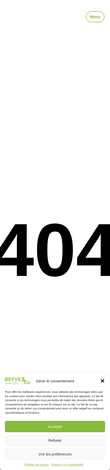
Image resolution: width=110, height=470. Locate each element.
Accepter (54, 426)
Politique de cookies (36, 464)
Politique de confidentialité (67, 464)
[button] (102, 380)
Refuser (55, 440)
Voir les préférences (55, 454)
